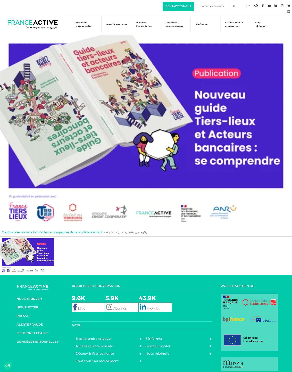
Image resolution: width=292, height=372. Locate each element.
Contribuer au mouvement (173, 24)
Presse (23, 313)
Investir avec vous (114, 25)
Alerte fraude (30, 321)
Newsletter (27, 304)
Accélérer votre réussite (81, 24)
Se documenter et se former (233, 24)
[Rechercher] (234, 6)
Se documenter (159, 343)
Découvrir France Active (142, 24)
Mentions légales (32, 330)
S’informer (200, 25)
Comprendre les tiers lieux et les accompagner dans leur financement (52, 229)
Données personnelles (37, 338)
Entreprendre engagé (94, 336)
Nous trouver (29, 296)
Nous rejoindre (260, 24)
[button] (7, 365)
